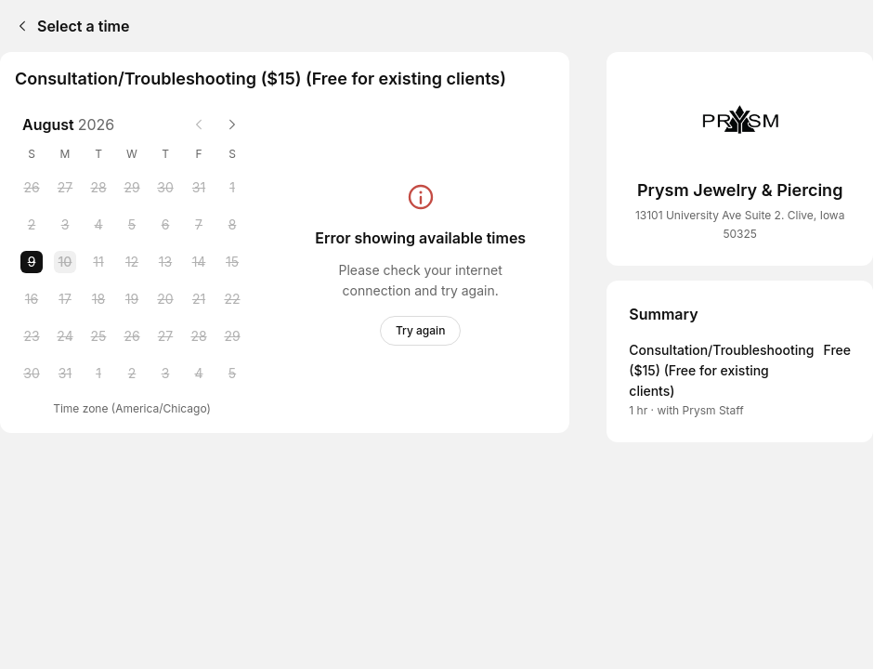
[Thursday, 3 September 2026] (165, 373)
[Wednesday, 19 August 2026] (132, 299)
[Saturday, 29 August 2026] (232, 336)
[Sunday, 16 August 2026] (31, 299)
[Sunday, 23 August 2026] (31, 336)
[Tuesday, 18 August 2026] (98, 299)
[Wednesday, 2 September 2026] (132, 373)
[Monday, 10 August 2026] (65, 262)
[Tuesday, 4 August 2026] (98, 225)
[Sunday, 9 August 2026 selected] (31, 262)
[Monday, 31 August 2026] (65, 373)
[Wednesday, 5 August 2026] (132, 225)
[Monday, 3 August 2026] (65, 225)
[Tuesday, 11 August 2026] (98, 262)
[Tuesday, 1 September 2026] (98, 373)
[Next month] (232, 124)
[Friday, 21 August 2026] (199, 299)
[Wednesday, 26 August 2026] (132, 336)
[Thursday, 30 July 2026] (165, 188)
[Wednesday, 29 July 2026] (132, 188)
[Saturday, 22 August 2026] (232, 299)
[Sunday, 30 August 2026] (31, 373)
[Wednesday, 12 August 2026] (132, 262)
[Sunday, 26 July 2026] (31, 188)
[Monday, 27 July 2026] (65, 188)
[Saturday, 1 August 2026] (232, 188)
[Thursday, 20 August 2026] (165, 299)
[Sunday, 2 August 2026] (31, 225)
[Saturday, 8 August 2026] (232, 225)
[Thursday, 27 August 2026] (165, 336)
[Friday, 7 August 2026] (199, 225)
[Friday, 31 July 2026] (199, 188)
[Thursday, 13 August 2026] (165, 262)
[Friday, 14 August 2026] (199, 262)
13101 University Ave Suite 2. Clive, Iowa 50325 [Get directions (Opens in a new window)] (740, 224)
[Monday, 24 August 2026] (65, 336)
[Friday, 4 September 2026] (199, 373)
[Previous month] (199, 124)
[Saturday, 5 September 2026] (232, 373)
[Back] (18, 26)
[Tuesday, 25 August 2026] (98, 336)
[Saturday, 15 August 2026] (232, 262)
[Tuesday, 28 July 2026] (98, 188)
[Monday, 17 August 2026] (65, 299)
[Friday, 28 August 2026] (199, 336)
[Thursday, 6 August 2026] (165, 225)
